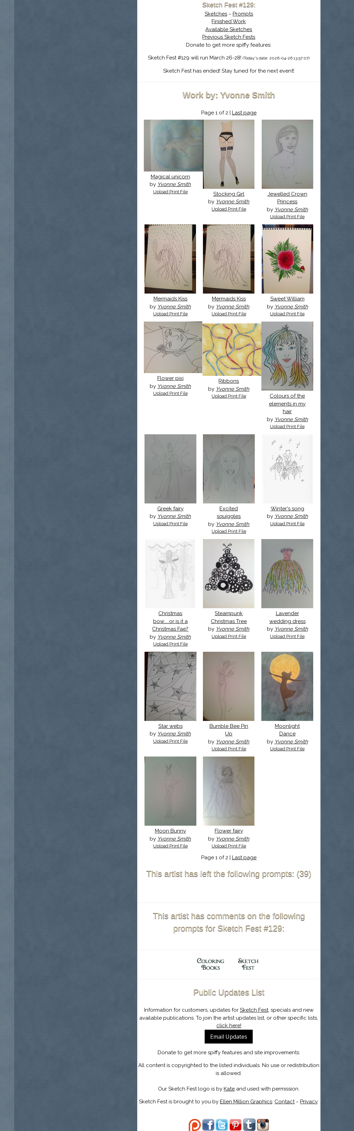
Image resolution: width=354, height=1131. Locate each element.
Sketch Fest (254, 1010)
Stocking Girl (228, 194)
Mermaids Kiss (170, 299)
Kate (229, 1089)
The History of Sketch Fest (85, 60)
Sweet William (287, 299)
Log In (68, 81)
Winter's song (287, 509)
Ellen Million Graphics (246, 1101)
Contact (284, 1101)
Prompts (243, 14)
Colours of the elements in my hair (287, 404)
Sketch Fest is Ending (85, 39)
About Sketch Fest (85, 49)
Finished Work (229, 21)
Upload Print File (170, 191)
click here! (228, 1025)
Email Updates (228, 1036)
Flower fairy (229, 831)
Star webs (170, 726)
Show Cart (74, 90)
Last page (244, 113)
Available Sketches (228, 29)
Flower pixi (170, 378)
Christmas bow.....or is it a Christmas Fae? (170, 621)
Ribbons (228, 381)
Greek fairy (170, 509)
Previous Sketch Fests (228, 37)
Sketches (216, 14)
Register (100, 81)
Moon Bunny (170, 831)
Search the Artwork (85, 70)
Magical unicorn (170, 177)
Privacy (308, 1101)
